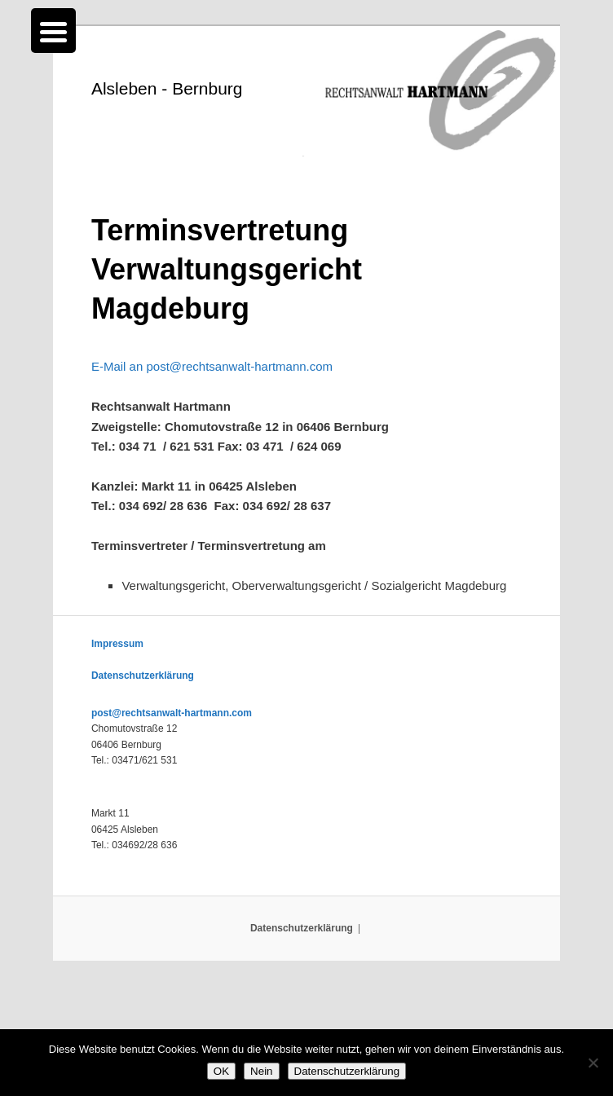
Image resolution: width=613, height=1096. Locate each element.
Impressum (117, 643)
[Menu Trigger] (53, 30)
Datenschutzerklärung (142, 675)
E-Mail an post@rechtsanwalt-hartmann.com (212, 366)
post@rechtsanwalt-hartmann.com (171, 713)
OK (221, 1071)
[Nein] (592, 1062)
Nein (261, 1071)
